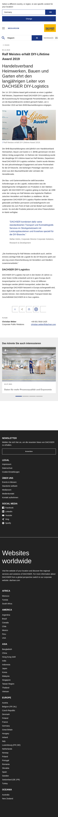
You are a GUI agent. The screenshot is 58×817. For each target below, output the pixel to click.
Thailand (5, 688)
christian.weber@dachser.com (43, 324)
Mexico (5, 630)
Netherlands (7, 749)
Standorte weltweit (9, 486)
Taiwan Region (8, 684)
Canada (5, 623)
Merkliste (48, 38)
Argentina (6, 615)
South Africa (7, 604)
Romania (6, 764)
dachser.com (14, 580)
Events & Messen (9, 482)
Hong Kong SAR (9, 657)
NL (15, 707)
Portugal (5, 760)
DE (18, 745)
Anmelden (29, 451)
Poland (5, 757)
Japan (4, 668)
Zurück (5, 45)
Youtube (7, 515)
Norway (5, 753)
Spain (4, 772)
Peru (4, 634)
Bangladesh (7, 649)
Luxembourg (7, 745)
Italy (4, 741)
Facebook (7, 508)
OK (50, 12)
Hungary (5, 733)
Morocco (5, 596)
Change (29, 19)
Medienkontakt (8, 494)
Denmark (6, 714)
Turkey (5, 783)
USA (4, 638)
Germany (6, 726)
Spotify (6, 523)
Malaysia (5, 676)
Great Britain (7, 730)
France (5, 722)
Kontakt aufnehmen (10, 497)
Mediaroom (13, 28)
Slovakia (5, 768)
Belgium (5, 707)
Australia (5, 795)
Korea (4, 672)
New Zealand (7, 799)
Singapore (6, 680)
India (4, 661)
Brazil (4, 619)
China (4, 653)
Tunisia (5, 600)
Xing (5, 519)
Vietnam (5, 691)
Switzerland (7, 780)
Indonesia (6, 665)
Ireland (5, 737)
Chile (4, 626)
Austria (5, 703)
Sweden (5, 776)
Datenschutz (7, 468)
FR (11, 707)
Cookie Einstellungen (11, 472)
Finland (5, 718)
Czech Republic (8, 710)
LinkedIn (7, 511)
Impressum (6, 464)
